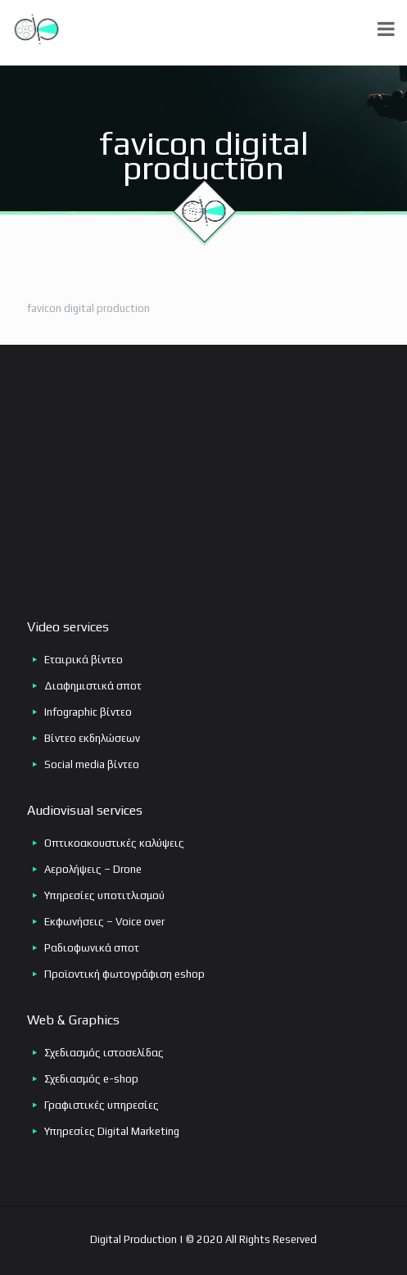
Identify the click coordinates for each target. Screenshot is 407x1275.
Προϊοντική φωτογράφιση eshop (124, 974)
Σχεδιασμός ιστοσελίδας (104, 1053)
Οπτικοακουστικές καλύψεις (114, 843)
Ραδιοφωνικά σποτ (91, 948)
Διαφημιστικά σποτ (93, 686)
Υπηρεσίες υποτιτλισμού (104, 895)
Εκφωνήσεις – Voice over (104, 922)
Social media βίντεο (91, 764)
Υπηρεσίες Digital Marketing (111, 1131)
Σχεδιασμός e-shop (91, 1079)
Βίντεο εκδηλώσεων (92, 738)
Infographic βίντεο (88, 712)
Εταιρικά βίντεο (83, 659)
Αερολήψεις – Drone (93, 869)
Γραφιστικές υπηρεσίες (101, 1105)
